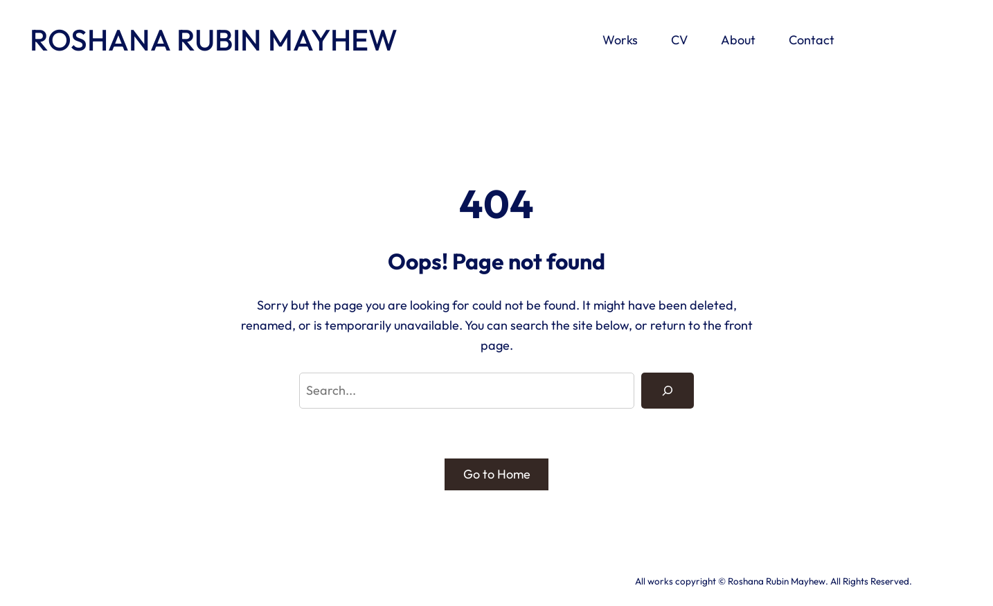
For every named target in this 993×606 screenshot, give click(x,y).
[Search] (667, 391)
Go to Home (496, 474)
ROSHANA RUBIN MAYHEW (213, 39)
